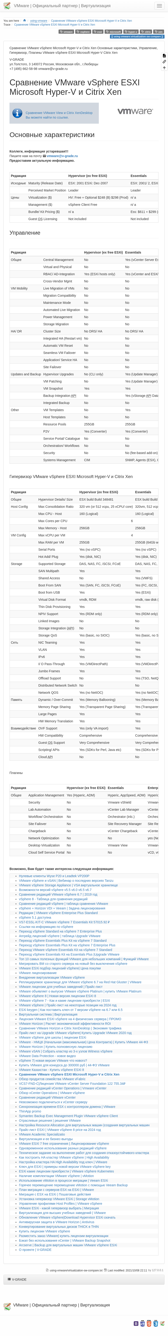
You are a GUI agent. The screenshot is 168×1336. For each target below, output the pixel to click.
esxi (98, 31)
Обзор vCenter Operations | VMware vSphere (52, 1093)
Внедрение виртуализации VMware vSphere (52, 977)
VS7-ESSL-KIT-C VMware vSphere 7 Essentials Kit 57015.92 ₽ (64, 922)
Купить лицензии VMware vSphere (44, 1231)
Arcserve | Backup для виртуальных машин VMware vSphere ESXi (68, 1245)
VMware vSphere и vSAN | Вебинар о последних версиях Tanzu (66, 880)
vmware (66, 31)
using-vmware (38, 20)
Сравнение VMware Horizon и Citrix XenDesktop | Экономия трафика (70, 1028)
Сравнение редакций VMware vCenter (47, 1097)
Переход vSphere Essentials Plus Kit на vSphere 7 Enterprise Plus (67, 945)
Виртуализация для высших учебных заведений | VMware (62, 1213)
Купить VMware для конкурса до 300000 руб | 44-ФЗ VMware (64, 1065)
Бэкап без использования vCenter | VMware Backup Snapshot (64, 1240)
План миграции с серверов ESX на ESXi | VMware (56, 1190)
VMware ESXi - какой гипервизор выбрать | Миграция (59, 1208)
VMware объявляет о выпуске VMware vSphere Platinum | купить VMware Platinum (80, 991)
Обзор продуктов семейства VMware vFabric (52, 1079)
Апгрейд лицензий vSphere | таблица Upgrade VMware (59, 936)
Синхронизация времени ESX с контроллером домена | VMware (67, 1107)
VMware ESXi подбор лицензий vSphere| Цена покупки (60, 968)
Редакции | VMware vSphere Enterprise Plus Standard (58, 913)
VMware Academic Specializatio (42, 1134)
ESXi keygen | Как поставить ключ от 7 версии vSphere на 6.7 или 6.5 (70, 1010)
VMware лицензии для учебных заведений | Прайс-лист (61, 987)
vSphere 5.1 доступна (35, 917)
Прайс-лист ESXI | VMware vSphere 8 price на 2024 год (60, 1130)
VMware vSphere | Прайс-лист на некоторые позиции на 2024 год (67, 1005)
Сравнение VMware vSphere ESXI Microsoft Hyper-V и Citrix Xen (91, 20)
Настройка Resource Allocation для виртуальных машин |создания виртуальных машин (84, 1125)
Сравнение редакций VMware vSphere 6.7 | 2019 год (58, 894)
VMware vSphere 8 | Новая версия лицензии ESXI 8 (57, 996)
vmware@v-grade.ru (62, 156)
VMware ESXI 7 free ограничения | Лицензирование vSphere (64, 1143)
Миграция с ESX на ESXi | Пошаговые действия (55, 1194)
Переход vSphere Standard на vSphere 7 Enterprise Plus (60, 931)
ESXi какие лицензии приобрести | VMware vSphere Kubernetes (66, 1171)
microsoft (113, 31)
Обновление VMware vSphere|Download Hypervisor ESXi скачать (67, 1217)
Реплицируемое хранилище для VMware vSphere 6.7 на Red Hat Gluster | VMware (80, 982)
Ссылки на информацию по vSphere (46, 927)
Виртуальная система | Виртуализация (48, 1014)
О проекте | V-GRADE (35, 1250)
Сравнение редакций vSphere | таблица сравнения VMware (63, 904)
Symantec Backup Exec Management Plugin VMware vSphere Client (68, 1116)
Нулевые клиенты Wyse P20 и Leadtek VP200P (54, 876)
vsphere (83, 31)
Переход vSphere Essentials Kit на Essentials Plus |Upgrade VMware (69, 954)
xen (159, 31)
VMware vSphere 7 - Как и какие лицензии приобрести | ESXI (64, 1000)
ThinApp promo (30, 1111)
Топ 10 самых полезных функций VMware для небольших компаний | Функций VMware (84, 959)
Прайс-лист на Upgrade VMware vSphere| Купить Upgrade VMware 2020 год (75, 1033)
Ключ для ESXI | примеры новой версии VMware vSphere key (65, 1167)
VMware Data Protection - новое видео (47, 1056)
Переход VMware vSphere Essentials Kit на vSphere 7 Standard (65, 950)
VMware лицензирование (38, 973)
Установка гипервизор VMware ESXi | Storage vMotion (59, 1199)
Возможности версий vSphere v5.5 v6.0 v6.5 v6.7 (55, 890)
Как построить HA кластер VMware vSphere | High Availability (64, 1157)
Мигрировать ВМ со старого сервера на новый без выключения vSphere (73, 963)
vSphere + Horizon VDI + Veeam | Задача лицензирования (62, 908)
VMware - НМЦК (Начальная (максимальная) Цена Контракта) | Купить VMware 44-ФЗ (83, 1042)
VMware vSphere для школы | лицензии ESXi (52, 1037)
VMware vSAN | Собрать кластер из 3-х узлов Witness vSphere (65, 1051)
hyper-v (131, 31)
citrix (146, 31)
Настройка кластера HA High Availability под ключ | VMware (63, 1162)
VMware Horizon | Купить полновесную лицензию (55, 1047)
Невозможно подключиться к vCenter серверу (53, 1102)
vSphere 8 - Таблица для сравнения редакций (53, 899)
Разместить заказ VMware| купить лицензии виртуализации (63, 1236)
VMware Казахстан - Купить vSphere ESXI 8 (51, 1070)
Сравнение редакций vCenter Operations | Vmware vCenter (62, 1088)
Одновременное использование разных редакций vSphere (63, 1148)
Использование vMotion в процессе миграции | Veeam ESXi (63, 1180)
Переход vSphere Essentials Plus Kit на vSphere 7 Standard (63, 940)
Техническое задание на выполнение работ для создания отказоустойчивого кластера (84, 1153)
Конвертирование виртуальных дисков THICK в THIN (59, 1226)
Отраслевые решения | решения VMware (50, 1120)
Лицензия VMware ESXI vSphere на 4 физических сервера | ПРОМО (70, 1019)
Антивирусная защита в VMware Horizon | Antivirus (56, 1222)
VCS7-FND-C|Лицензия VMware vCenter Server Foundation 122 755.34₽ (72, 1083)
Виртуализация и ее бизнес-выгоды (46, 1139)
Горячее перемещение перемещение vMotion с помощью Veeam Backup (73, 1185)
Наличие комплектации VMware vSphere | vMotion (56, 1176)
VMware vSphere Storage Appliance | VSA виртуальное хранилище (68, 885)
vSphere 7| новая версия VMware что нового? (53, 1060)
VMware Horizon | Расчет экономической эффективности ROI (65, 1023)
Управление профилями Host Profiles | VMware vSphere (60, 1203)
